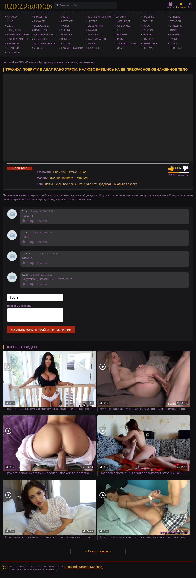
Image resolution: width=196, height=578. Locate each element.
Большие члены (17, 39)
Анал (10, 21)
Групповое (41, 30)
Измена (66, 39)
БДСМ (10, 25)
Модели (170, 5)
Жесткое (67, 21)
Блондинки (14, 30)
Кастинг (66, 43)
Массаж (93, 34)
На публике (123, 25)
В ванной (13, 48)
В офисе (39, 21)
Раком (147, 25)
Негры (120, 30)
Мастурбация (97, 39)
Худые (174, 39)
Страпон (175, 21)
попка (49, 184)
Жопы (65, 25)
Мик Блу (82, 177)
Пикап (119, 48)
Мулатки (121, 16)
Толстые (175, 30)
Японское (176, 48)
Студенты (176, 25)
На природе (123, 21)
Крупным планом (99, 16)
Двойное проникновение (46, 34)
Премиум (149, 16)
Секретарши (151, 43)
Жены (65, 16)
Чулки (173, 43)
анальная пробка (125, 184)
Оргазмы (121, 34)
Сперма (148, 48)
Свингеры (149, 39)
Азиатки (12, 16)
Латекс (92, 21)
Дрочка (38, 48)
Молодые (94, 48)
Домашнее (41, 39)
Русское (148, 30)
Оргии (119, 39)
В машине (40, 16)
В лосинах (14, 52)
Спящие (175, 16)
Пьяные (148, 21)
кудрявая (105, 184)
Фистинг (175, 34)
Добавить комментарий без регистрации (41, 329)
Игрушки (66, 34)
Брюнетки (13, 43)
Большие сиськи (18, 34)
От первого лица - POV (128, 43)
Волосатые (41, 25)
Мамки (92, 30)
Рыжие (147, 34)
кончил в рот (88, 184)
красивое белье (66, 184)
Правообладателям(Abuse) (83, 567)
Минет (92, 43)
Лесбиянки (95, 25)
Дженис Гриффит (61, 177)
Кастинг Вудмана (72, 48)
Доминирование (45, 43)
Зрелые (66, 30)
